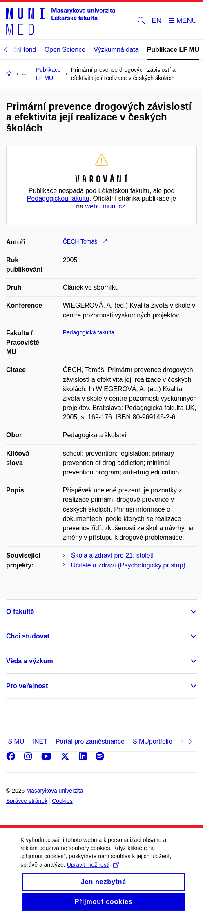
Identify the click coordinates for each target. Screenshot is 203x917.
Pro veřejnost (27, 685)
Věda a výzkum (29, 661)
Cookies (62, 800)
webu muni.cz (105, 206)
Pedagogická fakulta (88, 332)
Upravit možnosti (93, 872)
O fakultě (20, 611)
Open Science (65, 49)
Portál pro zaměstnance (90, 741)
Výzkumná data (116, 49)
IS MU (15, 741)
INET (39, 741)
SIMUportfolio (152, 741)
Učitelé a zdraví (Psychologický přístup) (128, 565)
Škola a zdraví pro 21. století (112, 555)
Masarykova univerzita (54, 790)
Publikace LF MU (173, 49)
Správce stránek (26, 800)
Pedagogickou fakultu (58, 198)
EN (157, 20)
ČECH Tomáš (85, 241)
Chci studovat (27, 636)
